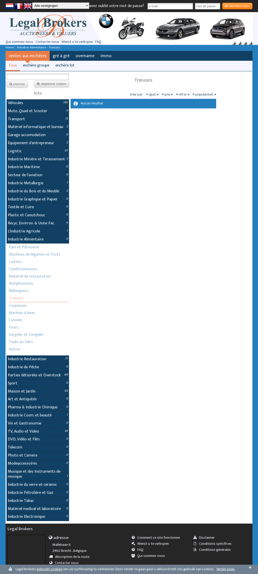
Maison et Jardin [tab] (38, 391)
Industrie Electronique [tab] (38, 516)
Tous (13, 65)
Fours (13, 327)
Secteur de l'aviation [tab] (38, 175)
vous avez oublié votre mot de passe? (112, 6)
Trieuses (16, 298)
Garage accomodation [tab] (38, 135)
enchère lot (65, 65)
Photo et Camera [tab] (38, 455)
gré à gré (61, 55)
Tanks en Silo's (21, 342)
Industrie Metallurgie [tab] (38, 183)
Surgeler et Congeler (26, 334)
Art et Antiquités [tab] (38, 399)
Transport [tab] (38, 119)
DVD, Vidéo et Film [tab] (38, 439)
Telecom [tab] (38, 447)
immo (106, 55)
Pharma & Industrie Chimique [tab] (38, 407)
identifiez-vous (237, 6)
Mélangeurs (18, 290)
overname (85, 55)
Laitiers (15, 261)
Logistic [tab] (38, 151)
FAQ (98, 42)
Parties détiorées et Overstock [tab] (38, 375)
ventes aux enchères (28, 55)
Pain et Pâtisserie (24, 247)
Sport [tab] (38, 383)
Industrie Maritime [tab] (38, 167)
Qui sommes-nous (19, 42)
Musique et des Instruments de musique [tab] (38, 474)
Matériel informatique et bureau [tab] (38, 127)
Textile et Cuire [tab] (38, 207)
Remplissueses (21, 283)
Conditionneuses (23, 269)
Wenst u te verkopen (77, 42)
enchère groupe (36, 65)
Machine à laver (22, 313)
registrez (69, 6)
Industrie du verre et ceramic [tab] (38, 484)
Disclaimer (205, 538)
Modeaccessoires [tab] (38, 463)
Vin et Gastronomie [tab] (38, 423)
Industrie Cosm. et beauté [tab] (38, 415)
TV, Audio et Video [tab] (38, 431)
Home (10, 47)
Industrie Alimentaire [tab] (38, 239)
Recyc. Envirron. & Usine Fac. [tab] (38, 223)
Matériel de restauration (30, 276)
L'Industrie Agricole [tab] (38, 231)
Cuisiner (15, 320)
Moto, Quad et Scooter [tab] (38, 111)
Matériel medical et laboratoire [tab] (38, 508)
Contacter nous (47, 42)
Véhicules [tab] (38, 103)
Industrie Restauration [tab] (38, 359)
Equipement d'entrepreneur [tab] (38, 143)
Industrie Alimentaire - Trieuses (38, 47)
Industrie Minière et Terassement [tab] (38, 159)
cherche (17, 84)
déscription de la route (71, 557)
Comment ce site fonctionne (157, 538)
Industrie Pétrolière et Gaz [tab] (38, 492)
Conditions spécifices (214, 544)
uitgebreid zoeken (51, 84)
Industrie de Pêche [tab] (38, 367)
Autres (14, 349)
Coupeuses (18, 305)
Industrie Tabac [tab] (38, 500)
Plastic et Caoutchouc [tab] (38, 215)
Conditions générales (213, 550)
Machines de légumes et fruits (34, 254)
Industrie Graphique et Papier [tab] (38, 199)
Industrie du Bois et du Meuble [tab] (38, 191)
